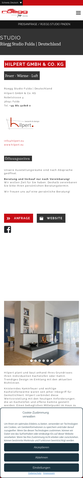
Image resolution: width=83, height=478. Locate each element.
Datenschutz (34, 473)
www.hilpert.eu (14, 145)
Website (51, 218)
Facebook (7, 229)
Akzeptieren (41, 447)
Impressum (49, 473)
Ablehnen (41, 457)
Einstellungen (41, 467)
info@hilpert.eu (14, 141)
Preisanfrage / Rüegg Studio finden (41, 24)
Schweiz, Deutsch (10, 2)
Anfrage (18, 218)
